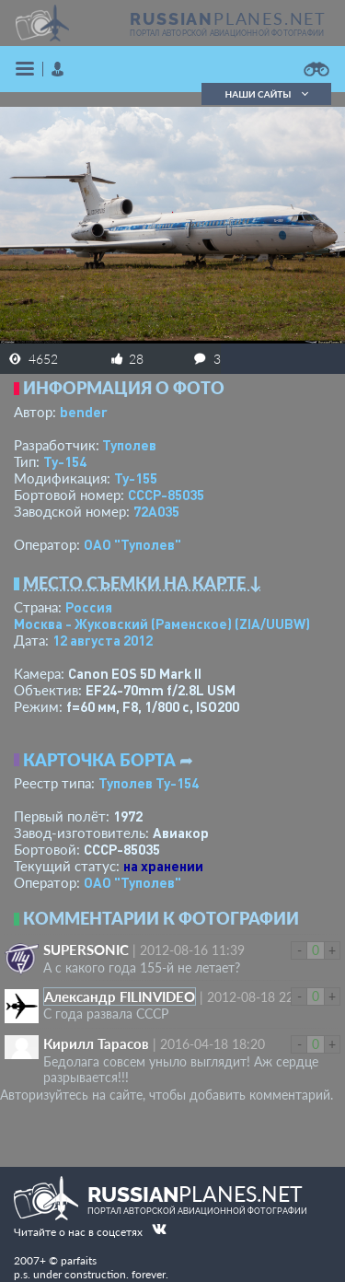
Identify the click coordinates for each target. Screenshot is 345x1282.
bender (84, 411)
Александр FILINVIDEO (119, 996)
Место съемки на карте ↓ (142, 583)
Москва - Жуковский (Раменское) (162, 623)
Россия (88, 607)
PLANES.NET (228, 18)
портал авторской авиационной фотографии (227, 33)
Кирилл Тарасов (96, 1043)
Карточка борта (99, 760)
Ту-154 (64, 461)
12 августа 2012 (102, 640)
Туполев (129, 445)
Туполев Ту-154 (148, 783)
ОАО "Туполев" (132, 544)
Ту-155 (135, 478)
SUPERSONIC (86, 949)
